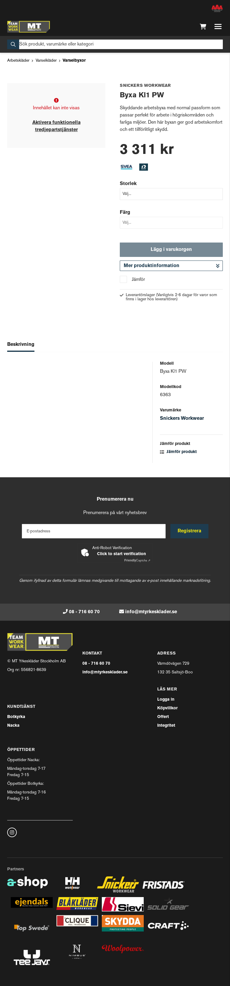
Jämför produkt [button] (178, 452)
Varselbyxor (74, 61)
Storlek (128, 184)
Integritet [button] (166, 726)
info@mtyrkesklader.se (151, 612)
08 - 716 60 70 (84, 612)
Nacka (13, 726)
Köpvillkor (167, 708)
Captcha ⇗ (137, 560)
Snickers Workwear (182, 418)
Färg (125, 212)
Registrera (189, 531)
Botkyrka (16, 717)
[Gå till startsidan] (28, 27)
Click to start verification (121, 554)
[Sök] (115, 44)
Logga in (165, 700)
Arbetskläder (18, 61)
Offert (163, 717)
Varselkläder (46, 61)
